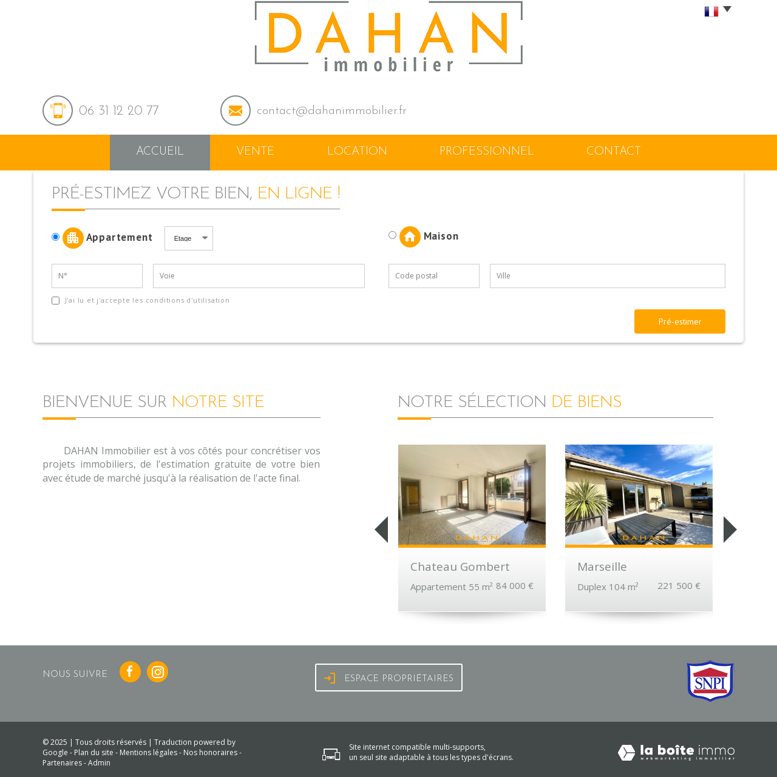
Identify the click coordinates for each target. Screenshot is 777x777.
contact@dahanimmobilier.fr (332, 111)
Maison (423, 236)
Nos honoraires (210, 752)
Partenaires (62, 763)
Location (357, 152)
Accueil (160, 152)
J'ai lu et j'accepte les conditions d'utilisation (146, 299)
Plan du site (94, 752)
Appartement (106, 238)
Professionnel (486, 152)
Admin (99, 763)
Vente (255, 152)
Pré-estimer (680, 321)
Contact (613, 152)
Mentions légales (148, 752)
